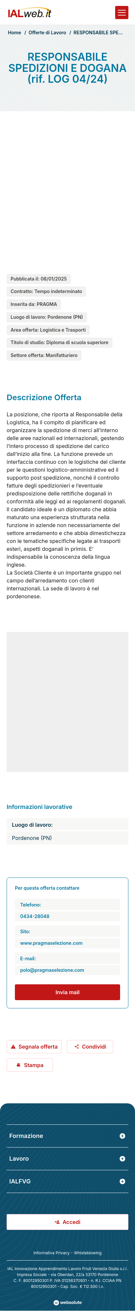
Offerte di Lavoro (47, 32)
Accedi (67, 1222)
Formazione (67, 1135)
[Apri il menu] (121, 12)
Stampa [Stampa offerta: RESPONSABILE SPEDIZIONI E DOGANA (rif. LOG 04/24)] (29, 1065)
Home (14, 32)
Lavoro (67, 1158)
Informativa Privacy (51, 1252)
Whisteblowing (88, 1252)
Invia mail (68, 992)
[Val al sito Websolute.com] (68, 1302)
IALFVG (67, 1181)
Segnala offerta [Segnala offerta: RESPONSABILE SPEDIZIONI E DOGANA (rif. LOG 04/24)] (34, 1046)
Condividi (90, 1046)
